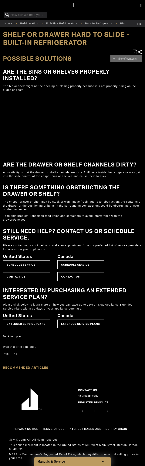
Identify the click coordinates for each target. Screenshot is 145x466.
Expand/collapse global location (139, 22)
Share (140, 52)
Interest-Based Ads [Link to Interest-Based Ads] (85, 428)
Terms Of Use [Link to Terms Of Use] (53, 428)
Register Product (93, 402)
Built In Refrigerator (99, 23)
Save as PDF (135, 52)
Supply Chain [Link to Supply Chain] (116, 428)
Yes (6, 353)
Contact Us (16, 276)
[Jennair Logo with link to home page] (31, 409)
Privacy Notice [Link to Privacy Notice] (25, 428)
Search (7, 15)
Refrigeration (29, 23)
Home (9, 23)
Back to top (10, 336)
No (15, 353)
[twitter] (108, 411)
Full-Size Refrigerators (62, 23)
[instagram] (82, 411)
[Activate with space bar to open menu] (141, 6)
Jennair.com (88, 396)
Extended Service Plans (26, 323)
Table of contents (126, 58)
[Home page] (73, 5)
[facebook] (95, 411)
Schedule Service (21, 264)
